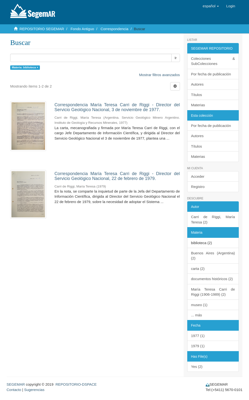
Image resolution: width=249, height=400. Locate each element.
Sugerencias (34, 390)
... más (196, 315)
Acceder (198, 176)
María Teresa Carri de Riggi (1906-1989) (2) (213, 291)
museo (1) (199, 305)
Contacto (14, 390)
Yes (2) (197, 366)
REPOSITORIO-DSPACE (76, 384)
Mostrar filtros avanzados (159, 75)
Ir (176, 58)
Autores (197, 84)
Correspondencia (114, 29)
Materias (198, 105)
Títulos (196, 95)
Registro (198, 187)
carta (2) (198, 269)
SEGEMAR (16, 384)
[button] (211, 6)
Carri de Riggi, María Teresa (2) (213, 219)
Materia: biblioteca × (25, 67)
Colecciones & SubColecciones (213, 61)
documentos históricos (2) (212, 279)
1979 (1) (198, 346)
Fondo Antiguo (82, 29)
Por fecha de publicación (211, 74)
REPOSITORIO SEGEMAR (41, 29)
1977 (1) (198, 336)
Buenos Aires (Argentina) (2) (213, 255)
